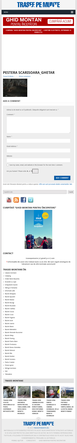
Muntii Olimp (9, 335)
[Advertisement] (38, 51)
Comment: (11, 114)
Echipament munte (11, 285)
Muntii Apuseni (10, 297)
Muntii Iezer (9, 320)
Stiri (6, 371)
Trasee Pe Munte (8, 76)
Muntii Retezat (10, 350)
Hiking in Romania (11, 288)
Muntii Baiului (9, 300)
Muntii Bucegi (9, 303)
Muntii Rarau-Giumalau (12, 347)
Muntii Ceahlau (10, 308)
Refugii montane (10, 368)
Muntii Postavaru (10, 344)
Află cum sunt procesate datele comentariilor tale (55, 184)
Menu (6, 12)
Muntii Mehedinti (10, 329)
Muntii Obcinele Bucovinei (13, 332)
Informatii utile (10, 291)
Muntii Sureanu (10, 359)
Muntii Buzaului (10, 306)
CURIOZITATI (31, 440)
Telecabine (8, 374)
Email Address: (12, 146)
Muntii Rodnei (9, 356)
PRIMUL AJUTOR (17, 440)
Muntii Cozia (9, 314)
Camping (8, 276)
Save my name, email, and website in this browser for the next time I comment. (36, 165)
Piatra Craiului (9, 362)
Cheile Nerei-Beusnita (12, 279)
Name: (9, 136)
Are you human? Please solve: (22, 171)
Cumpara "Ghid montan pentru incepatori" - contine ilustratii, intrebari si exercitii (38, 31)
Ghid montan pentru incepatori (52, 440)
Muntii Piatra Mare (11, 341)
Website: (9, 156)
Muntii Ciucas (9, 311)
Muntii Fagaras (10, 317)
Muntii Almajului (10, 294)
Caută (71, 192)
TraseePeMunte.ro (41, 428)
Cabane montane (10, 273)
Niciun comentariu (24, 76)
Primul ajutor (9, 365)
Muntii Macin (9, 326)
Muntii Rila (8, 353)
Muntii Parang (9, 338)
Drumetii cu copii (10, 282)
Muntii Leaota (9, 323)
